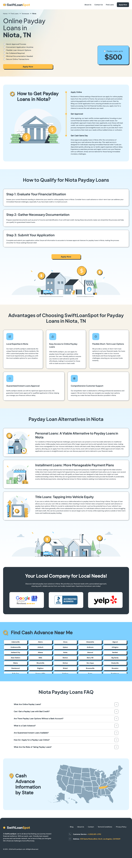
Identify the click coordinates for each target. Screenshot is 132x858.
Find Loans (110, 5)
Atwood (90, 652)
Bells (40, 658)
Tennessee (25, 14)
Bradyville (115, 663)
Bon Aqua (90, 663)
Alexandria (90, 642)
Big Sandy (114, 658)
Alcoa (65, 642)
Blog (71, 827)
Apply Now (123, 5)
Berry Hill (90, 658)
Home (5, 14)
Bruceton (115, 668)
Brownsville (90, 668)
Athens (40, 652)
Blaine (15, 663)
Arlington (115, 647)
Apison (65, 647)
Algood (115, 642)
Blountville (40, 663)
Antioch (40, 647)
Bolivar (65, 663)
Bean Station (15, 658)
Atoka (65, 652)
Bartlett (115, 652)
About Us (88, 5)
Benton (65, 658)
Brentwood (15, 668)
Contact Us (98, 5)
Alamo (40, 642)
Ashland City (15, 652)
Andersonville (15, 647)
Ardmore (90, 647)
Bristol (65, 668)
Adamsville (15, 642)
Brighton (40, 668)
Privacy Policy (121, 827)
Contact (91, 827)
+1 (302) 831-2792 (94, 834)
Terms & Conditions (105, 827)
